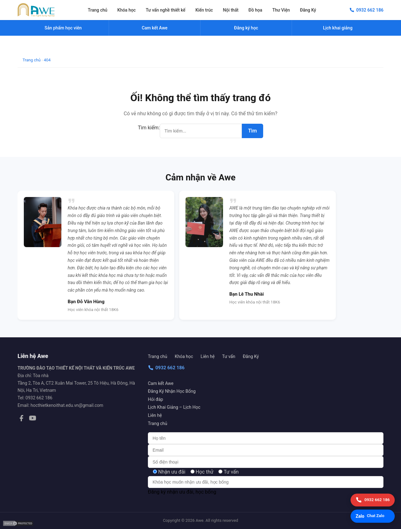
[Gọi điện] (373, 500)
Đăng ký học (246, 27)
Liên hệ (207, 356)
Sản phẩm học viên (62, 27)
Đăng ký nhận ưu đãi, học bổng (182, 492)
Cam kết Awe (154, 27)
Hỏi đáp (155, 399)
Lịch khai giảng (337, 27)
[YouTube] (32, 419)
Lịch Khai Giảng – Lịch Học (174, 407)
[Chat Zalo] (373, 516)
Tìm (252, 131)
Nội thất (231, 10)
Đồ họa (255, 10)
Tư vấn (228, 356)
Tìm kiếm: (149, 128)
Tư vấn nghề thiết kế (165, 10)
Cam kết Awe (161, 383)
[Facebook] (21, 419)
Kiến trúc (204, 10)
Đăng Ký (308, 10)
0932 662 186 (166, 368)
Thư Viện (281, 10)
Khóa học (126, 10)
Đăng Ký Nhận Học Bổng (171, 391)
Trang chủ (97, 10)
